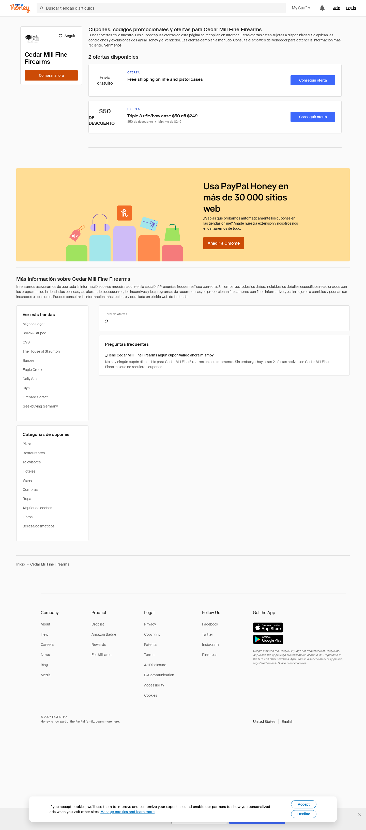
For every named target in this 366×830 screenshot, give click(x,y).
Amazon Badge (104, 634)
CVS (26, 342)
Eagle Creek (32, 369)
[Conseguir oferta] (313, 80)
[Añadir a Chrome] (223, 243)
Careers (47, 644)
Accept (304, 804)
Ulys (26, 388)
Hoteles (29, 471)
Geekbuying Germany (40, 406)
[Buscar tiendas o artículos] (161, 8)
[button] (273, 721)
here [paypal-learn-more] (116, 721)
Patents (150, 644)
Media (46, 675)
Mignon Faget (34, 324)
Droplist (98, 624)
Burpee (28, 360)
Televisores (32, 462)
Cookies (150, 695)
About (45, 624)
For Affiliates (101, 654)
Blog (44, 665)
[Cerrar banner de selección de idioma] (359, 814)
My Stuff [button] (301, 8)
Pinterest (209, 654)
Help (44, 634)
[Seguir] (67, 36)
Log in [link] (351, 8)
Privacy (150, 624)
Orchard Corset (35, 397)
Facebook (210, 624)
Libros (28, 517)
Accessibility (154, 685)
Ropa (27, 498)
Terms (149, 654)
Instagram (210, 644)
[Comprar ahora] (51, 75)
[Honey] (20, 8)
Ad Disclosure (155, 665)
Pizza (27, 444)
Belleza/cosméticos (38, 526)
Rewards (99, 644)
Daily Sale (30, 379)
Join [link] (336, 8)
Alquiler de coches (37, 508)
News (45, 654)
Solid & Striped (34, 333)
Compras (30, 489)
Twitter (207, 634)
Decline (303, 814)
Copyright (152, 634)
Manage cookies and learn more (127, 811)
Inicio (20, 564)
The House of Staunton (41, 351)
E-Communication (159, 675)
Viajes (27, 480)
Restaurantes (34, 453)
